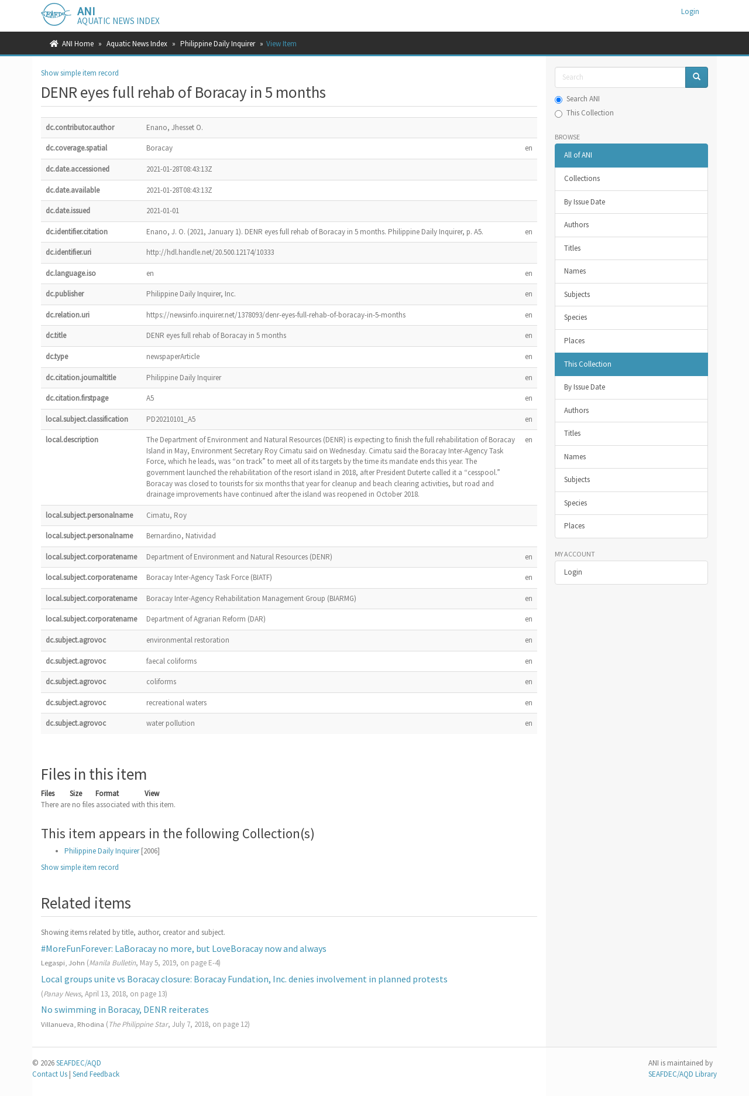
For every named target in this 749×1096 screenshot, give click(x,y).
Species (575, 317)
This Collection (584, 113)
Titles (572, 248)
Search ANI (577, 99)
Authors (576, 225)
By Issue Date (584, 202)
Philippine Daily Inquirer (217, 44)
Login (573, 572)
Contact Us (49, 1074)
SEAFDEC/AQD (78, 1063)
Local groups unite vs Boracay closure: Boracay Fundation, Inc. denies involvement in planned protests (244, 979)
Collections (582, 178)
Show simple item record (80, 73)
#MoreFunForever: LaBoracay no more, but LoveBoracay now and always (184, 948)
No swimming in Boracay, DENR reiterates (125, 1009)
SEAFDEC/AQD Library (682, 1074)
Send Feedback (96, 1074)
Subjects (577, 294)
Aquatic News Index (136, 44)
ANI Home (78, 44)
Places (574, 341)
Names (575, 271)
